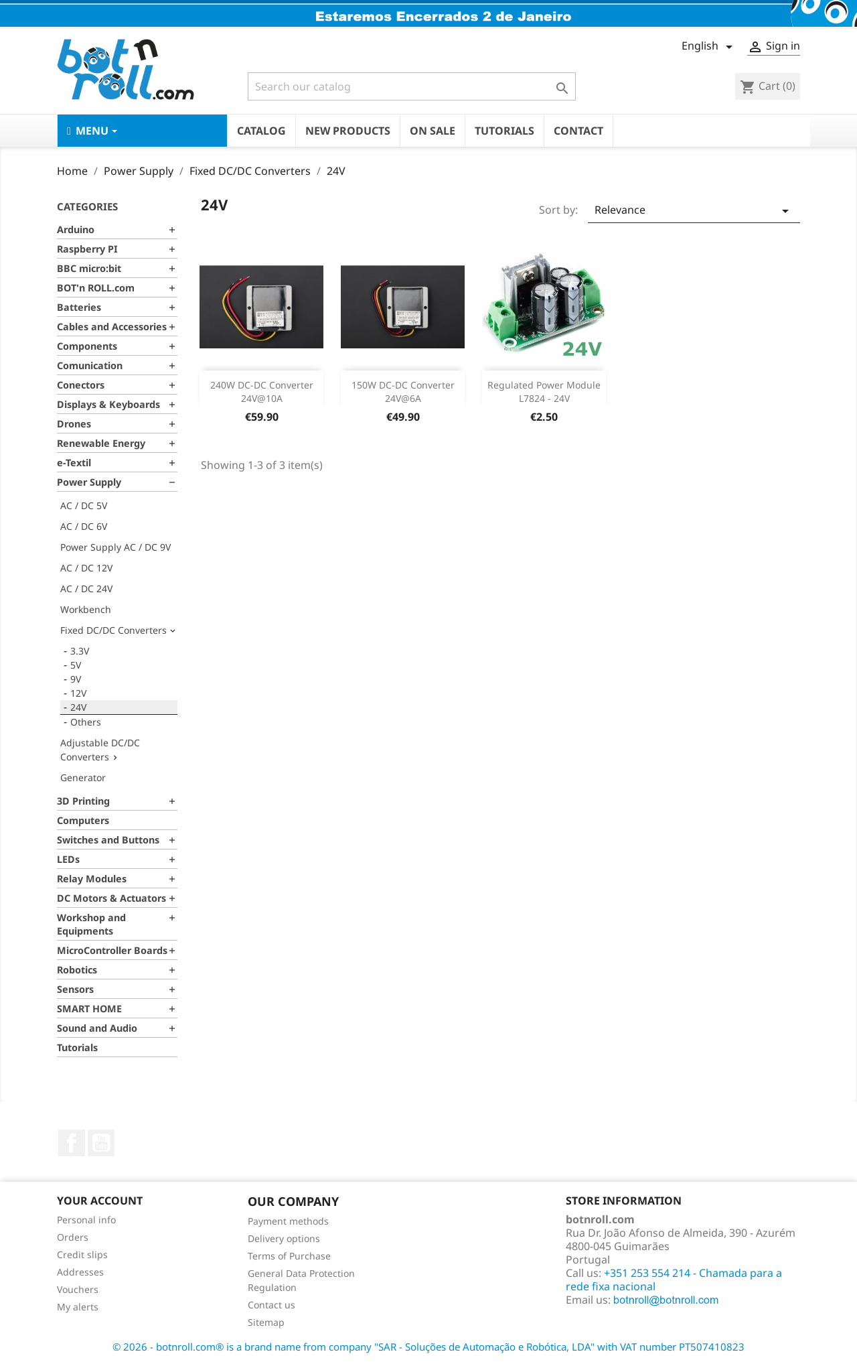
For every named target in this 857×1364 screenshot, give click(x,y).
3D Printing (83, 801)
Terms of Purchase (289, 1255)
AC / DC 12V (86, 567)
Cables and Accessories (112, 326)
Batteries (79, 307)
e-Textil (74, 462)
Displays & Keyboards (108, 404)
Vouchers (77, 1289)
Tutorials (77, 1047)
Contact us (271, 1304)
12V (78, 693)
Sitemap (266, 1322)
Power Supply (89, 482)
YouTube (101, 1143)
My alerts (77, 1306)
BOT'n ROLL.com (96, 287)
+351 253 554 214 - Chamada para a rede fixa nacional (674, 1280)
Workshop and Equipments (91, 924)
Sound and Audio (97, 1028)
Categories (87, 206)
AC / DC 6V (83, 526)
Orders (72, 1237)
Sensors (75, 989)
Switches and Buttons (108, 839)
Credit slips (82, 1254)
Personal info (86, 1219)
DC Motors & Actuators (111, 898)
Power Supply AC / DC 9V (115, 547)
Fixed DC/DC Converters (113, 630)
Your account (100, 1200)
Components (87, 346)
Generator (83, 777)
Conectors (80, 385)
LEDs (68, 859)
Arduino (75, 229)
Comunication (90, 365)
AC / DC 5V (83, 505)
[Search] (412, 86)
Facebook (71, 1143)
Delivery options (284, 1238)
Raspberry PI (87, 249)
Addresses (80, 1272)
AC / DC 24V (86, 588)
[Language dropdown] (709, 47)
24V (78, 707)
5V (75, 665)
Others (85, 721)
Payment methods (288, 1221)
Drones (74, 423)
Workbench (85, 609)
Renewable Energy (101, 443)
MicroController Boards (112, 950)
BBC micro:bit (89, 268)
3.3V (79, 650)
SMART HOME (89, 1008)
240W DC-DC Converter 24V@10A (261, 392)
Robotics (77, 969)
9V (75, 679)
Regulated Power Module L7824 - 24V (544, 392)
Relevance (694, 210)
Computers (83, 820)
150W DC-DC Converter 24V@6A (403, 392)
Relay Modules (92, 878)
